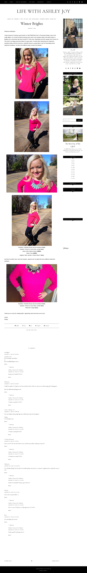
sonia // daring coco (9, 409)
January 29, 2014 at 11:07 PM (16, 371)
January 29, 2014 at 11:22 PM (16, 480)
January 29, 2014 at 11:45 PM (16, 529)
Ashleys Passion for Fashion (15, 370)
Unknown (6, 382)
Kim (5, 515)
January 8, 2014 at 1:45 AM (11, 441)
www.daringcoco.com (8, 418)
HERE (39, 251)
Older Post (55, 560)
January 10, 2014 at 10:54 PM (12, 465)
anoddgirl (6, 352)
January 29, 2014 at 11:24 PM (16, 429)
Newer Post (8, 560)
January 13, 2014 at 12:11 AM (11, 492)
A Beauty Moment (9, 439)
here (43, 247)
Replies (12, 367)
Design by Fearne (43, 570)
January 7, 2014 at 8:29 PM (11, 383)
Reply (5, 364)
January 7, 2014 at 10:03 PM (11, 411)
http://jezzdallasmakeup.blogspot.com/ (12, 389)
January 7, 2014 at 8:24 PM (11, 354)
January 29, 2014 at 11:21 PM (15, 399)
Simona (6, 490)
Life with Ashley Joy (43, 11)
